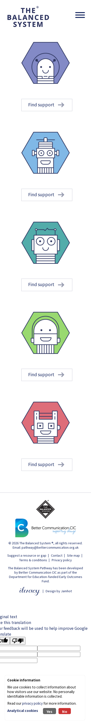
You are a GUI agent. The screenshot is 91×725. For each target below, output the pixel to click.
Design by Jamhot (59, 591)
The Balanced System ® (36, 543)
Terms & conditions (33, 560)
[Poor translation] (17, 641)
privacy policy (32, 703)
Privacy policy (62, 560)
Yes (49, 711)
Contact (56, 555)
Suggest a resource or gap (26, 555)
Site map (73, 555)
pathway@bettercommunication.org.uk (50, 547)
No (64, 711)
